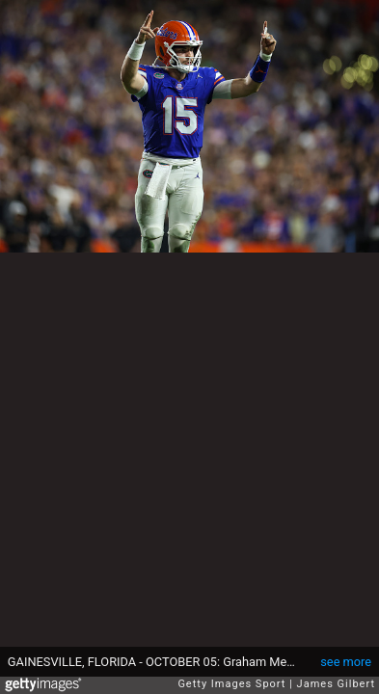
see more (345, 661)
